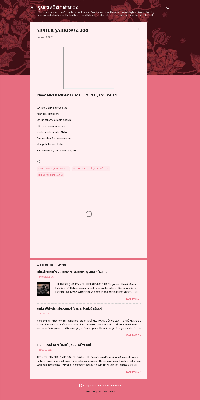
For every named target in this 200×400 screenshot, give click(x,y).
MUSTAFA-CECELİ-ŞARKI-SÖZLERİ (91, 168)
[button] (139, 29)
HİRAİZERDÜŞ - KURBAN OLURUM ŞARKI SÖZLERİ (72, 272)
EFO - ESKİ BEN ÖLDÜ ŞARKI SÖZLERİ (64, 345)
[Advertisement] (160, 69)
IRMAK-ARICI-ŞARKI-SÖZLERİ (53, 168)
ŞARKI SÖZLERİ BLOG (58, 7)
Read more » (133, 298)
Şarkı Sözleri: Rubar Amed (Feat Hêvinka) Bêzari (69, 308)
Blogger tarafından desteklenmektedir (100, 385)
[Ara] (168, 8)
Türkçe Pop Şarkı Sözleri (50, 175)
